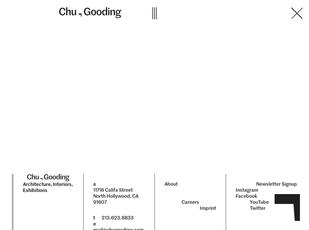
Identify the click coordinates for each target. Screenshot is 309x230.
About (171, 184)
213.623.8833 (118, 218)
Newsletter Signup (276, 184)
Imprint (208, 208)
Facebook (246, 196)
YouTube (259, 202)
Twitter (258, 208)
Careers (190, 202)
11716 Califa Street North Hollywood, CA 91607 (116, 196)
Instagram (247, 190)
